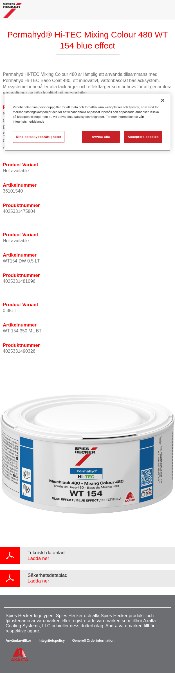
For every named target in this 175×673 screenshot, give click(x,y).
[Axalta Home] (12, 12)
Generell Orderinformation (93, 641)
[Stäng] (162, 100)
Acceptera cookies (143, 136)
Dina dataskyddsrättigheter (38, 136)
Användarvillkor (18, 641)
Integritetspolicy (52, 641)
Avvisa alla (101, 136)
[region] (88, 122)
